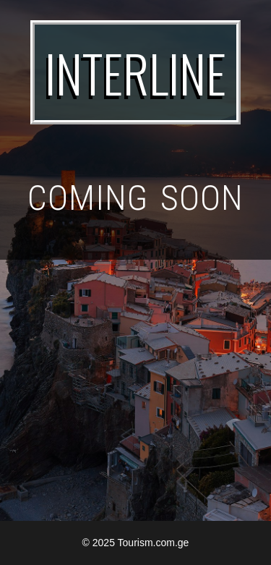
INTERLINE (135, 72)
